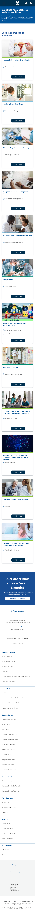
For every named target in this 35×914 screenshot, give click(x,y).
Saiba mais (18, 77)
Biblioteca (5, 671)
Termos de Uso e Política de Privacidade (17, 901)
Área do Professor (7, 828)
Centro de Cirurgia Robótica (10, 791)
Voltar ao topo (18, 611)
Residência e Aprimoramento (11, 739)
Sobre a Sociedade (8, 656)
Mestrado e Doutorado (9, 749)
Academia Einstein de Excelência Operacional (16, 676)
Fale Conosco (6, 850)
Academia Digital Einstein (9, 770)
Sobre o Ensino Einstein (9, 661)
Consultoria (5, 802)
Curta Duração (6, 754)
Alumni (4, 693)
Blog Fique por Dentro (8, 681)
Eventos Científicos (8, 765)
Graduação (5, 729)
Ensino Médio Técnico (9, 719)
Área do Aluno (6, 823)
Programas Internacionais (10, 708)
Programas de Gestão (9, 759)
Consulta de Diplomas (8, 833)
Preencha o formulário (17, 599)
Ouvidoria (5, 855)
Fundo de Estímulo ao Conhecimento (13, 703)
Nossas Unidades (7, 666)
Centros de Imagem (8, 781)
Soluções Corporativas (9, 807)
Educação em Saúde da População (13, 698)
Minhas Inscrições (7, 838)
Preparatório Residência (9, 734)
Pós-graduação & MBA (9, 744)
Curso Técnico (6, 724)
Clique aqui (14, 884)
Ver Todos (5, 812)
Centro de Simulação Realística (11, 786)
